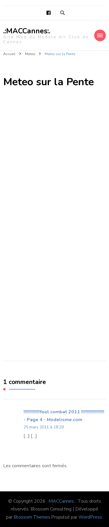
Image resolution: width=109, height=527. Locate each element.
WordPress (90, 517)
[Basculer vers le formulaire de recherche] (62, 12)
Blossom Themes (32, 517)
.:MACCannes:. (26, 31)
